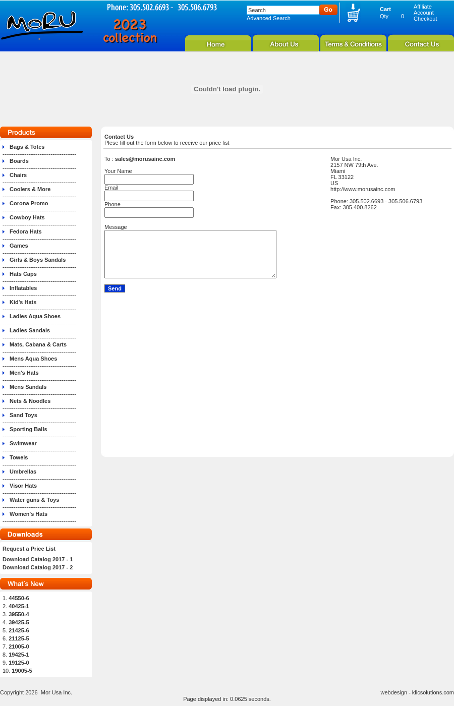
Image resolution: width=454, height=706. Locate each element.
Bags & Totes (27, 147)
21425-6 (19, 630)
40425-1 (19, 606)
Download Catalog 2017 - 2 (38, 567)
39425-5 (19, 622)
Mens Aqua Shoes (33, 359)
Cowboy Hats (27, 217)
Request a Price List (29, 549)
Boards (19, 161)
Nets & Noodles (30, 401)
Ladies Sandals (30, 330)
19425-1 (19, 655)
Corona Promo (29, 203)
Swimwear (23, 443)
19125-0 (19, 663)
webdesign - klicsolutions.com (417, 692)
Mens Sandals (28, 387)
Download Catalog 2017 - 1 (38, 559)
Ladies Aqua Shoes (35, 316)
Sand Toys (23, 415)
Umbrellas (23, 471)
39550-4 (19, 614)
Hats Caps (23, 274)
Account (424, 13)
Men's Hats (24, 373)
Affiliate (423, 7)
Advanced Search (269, 18)
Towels (19, 457)
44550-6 (19, 598)
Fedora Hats (26, 231)
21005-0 (19, 646)
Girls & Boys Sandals (38, 260)
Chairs (18, 175)
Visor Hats (23, 486)
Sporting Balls (28, 429)
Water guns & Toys (34, 500)
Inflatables (23, 288)
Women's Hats (28, 514)
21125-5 (19, 638)
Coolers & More (30, 189)
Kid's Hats (23, 302)
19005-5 (22, 671)
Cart (385, 9)
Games (19, 246)
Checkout (425, 19)
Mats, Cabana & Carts (38, 344)
